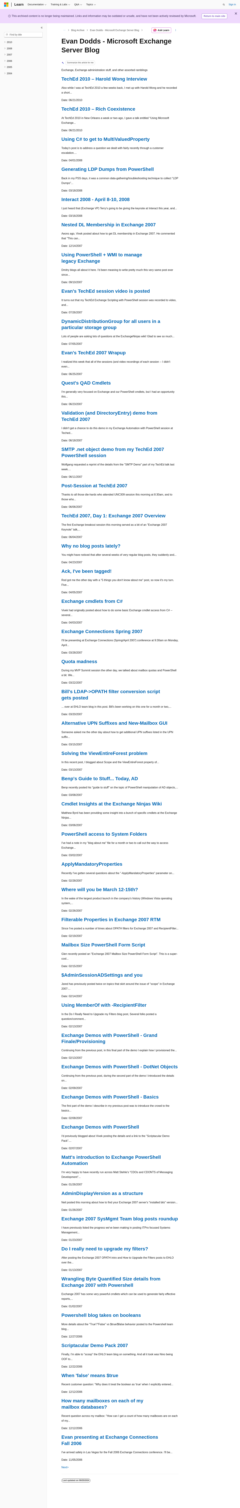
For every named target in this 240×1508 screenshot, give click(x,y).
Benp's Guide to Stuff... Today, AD (99, 778)
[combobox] (23, 35)
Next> (65, 1467)
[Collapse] (41, 28)
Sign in (232, 4)
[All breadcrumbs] (64, 30)
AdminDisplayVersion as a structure (102, 1193)
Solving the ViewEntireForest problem (104, 753)
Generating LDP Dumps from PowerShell (107, 169)
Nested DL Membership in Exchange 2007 (108, 224)
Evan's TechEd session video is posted (105, 291)
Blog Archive (77, 30)
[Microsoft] (6, 4)
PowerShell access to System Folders (104, 834)
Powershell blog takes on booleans (101, 1315)
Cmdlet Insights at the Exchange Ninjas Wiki (111, 803)
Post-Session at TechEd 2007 (94, 485)
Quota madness (79, 661)
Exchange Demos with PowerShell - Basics (110, 1097)
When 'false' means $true (89, 1375)
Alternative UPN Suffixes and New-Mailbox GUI (114, 723)
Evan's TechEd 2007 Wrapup (93, 352)
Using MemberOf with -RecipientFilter (103, 1005)
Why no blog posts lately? (91, 546)
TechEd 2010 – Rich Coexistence (98, 109)
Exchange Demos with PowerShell (100, 1127)
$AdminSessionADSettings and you (102, 975)
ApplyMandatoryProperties (91, 864)
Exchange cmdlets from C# (92, 601)
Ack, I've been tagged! (86, 571)
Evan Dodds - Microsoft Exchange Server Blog (114, 30)
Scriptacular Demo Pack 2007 (94, 1345)
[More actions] (176, 30)
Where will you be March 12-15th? (99, 889)
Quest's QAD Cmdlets (86, 383)
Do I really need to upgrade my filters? (104, 1248)
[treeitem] (23, 42)
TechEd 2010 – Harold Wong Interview (104, 79)
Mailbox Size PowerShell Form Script (103, 944)
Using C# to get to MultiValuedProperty (105, 139)
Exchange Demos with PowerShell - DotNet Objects (119, 1066)
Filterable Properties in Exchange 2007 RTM (111, 919)
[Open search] (223, 5)
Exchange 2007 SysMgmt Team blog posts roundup (119, 1218)
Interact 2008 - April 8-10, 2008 (95, 199)
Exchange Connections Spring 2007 (102, 631)
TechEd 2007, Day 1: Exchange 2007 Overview (113, 515)
